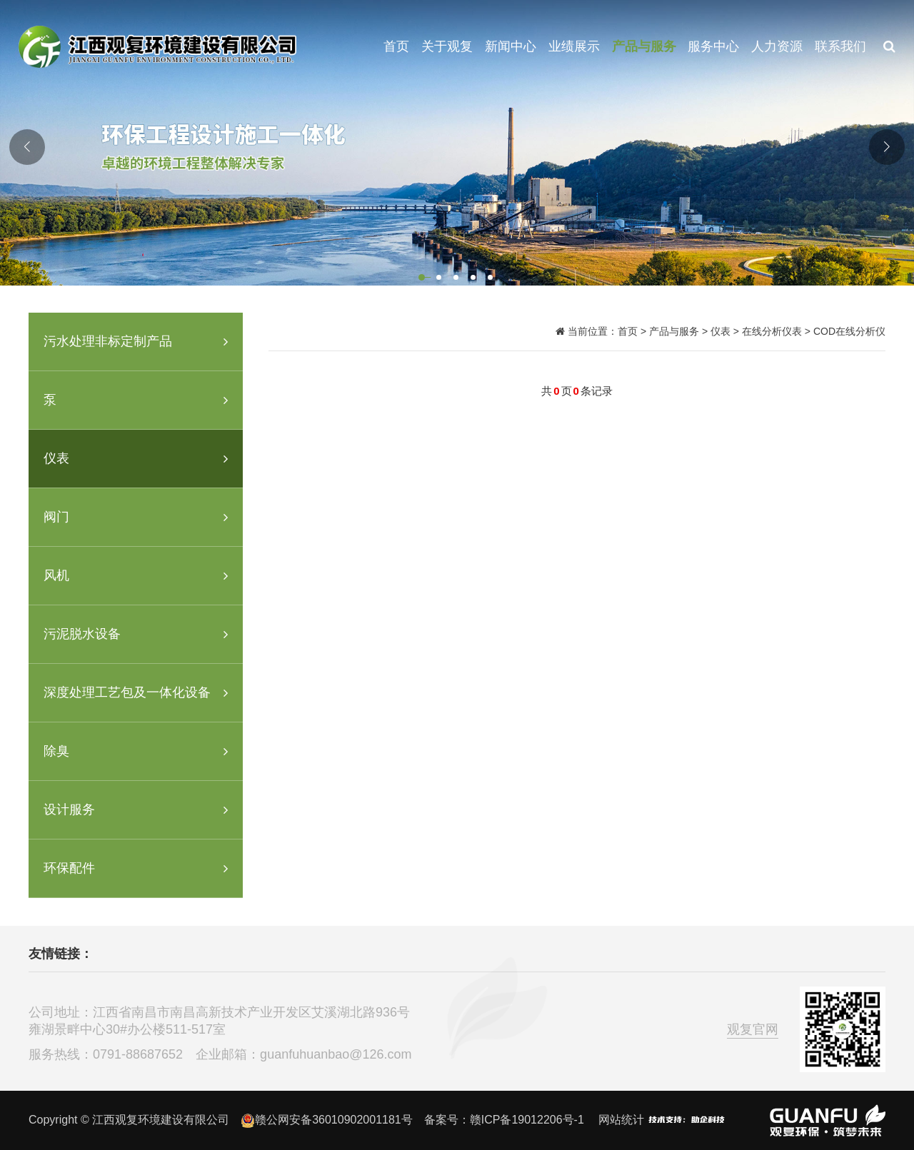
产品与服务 (644, 46)
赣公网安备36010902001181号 (334, 1120)
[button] (422, 278)
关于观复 (447, 46)
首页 (396, 46)
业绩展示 (574, 46)
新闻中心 (510, 46)
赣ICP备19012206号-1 (527, 1120)
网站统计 (621, 1120)
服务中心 (713, 46)
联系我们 (840, 46)
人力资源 (777, 46)
